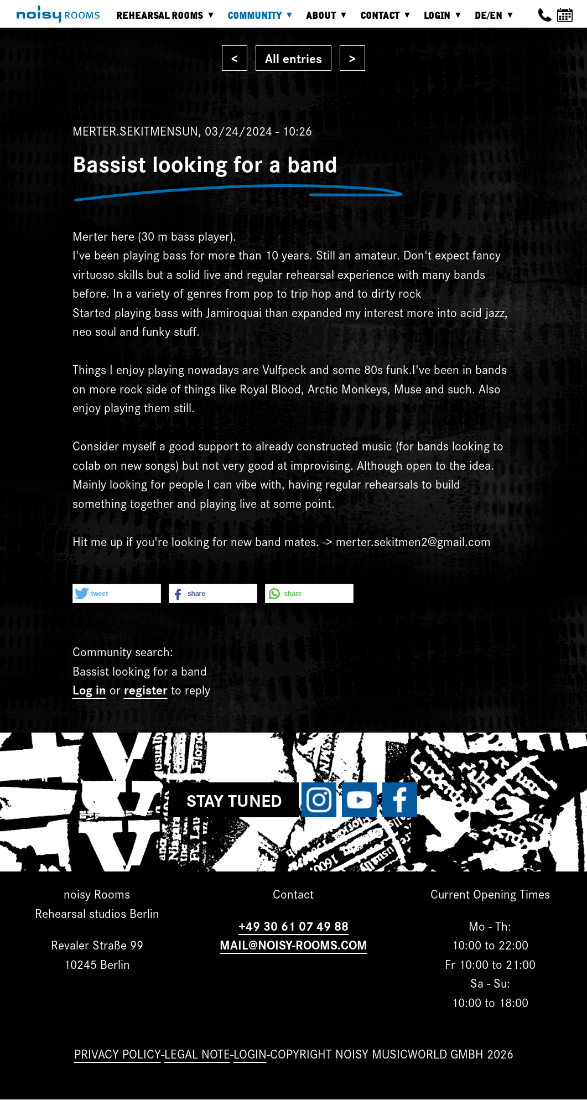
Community (257, 20)
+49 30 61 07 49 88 (293, 925)
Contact (383, 20)
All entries (293, 58)
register (146, 689)
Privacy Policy (117, 1053)
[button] (116, 594)
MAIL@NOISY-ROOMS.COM (293, 944)
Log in (89, 689)
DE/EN (491, 20)
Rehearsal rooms (162, 20)
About (323, 20)
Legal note (197, 1053)
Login (439, 20)
